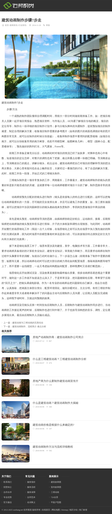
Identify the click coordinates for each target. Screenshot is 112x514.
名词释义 (31, 502)
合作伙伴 (7, 492)
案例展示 (53, 476)
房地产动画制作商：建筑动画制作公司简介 (58, 337)
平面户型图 (56, 502)
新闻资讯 (13, 25)
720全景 (54, 497)
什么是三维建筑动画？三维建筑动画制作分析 (59, 359)
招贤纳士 (7, 487)
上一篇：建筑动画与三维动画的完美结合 (23, 323)
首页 (7, 25)
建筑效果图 (56, 482)
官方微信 (7, 502)
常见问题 (30, 476)
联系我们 (7, 482)
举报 (48, 25)
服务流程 (31, 487)
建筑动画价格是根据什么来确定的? (53, 424)
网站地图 (56, 510)
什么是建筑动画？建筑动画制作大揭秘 (55, 402)
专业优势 (7, 497)
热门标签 (83, 510)
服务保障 (31, 492)
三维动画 (55, 492)
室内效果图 (56, 487)
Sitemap (64, 510)
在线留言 (46, 510)
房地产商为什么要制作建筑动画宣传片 (55, 381)
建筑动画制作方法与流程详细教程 (53, 446)
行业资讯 (22, 25)
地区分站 (73, 510)
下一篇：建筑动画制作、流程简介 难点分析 (24, 326)
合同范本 (31, 497)
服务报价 (31, 482)
